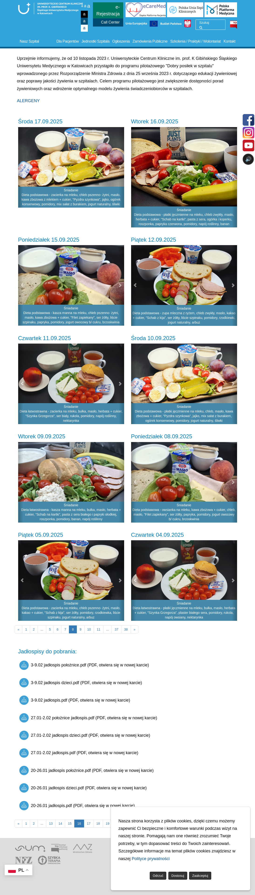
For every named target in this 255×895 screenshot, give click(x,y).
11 (98, 629)
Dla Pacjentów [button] (67, 41)
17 (89, 823)
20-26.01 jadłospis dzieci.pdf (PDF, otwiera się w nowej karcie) (83, 788)
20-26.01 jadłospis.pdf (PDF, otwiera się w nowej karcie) (77, 805)
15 (70, 823)
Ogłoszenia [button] (121, 41)
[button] (21, 167)
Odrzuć (158, 876)
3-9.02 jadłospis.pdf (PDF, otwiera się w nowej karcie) (74, 700)
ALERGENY (28, 100)
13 (51, 823)
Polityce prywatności (151, 858)
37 (116, 629)
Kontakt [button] (229, 41)
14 (60, 823)
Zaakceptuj (200, 876)
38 (126, 629)
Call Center (110, 22)
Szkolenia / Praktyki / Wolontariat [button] (195, 41)
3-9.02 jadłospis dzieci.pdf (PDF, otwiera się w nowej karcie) (80, 682)
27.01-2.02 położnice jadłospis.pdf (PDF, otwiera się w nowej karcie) (88, 718)
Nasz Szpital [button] (29, 41)
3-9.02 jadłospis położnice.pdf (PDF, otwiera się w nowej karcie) (84, 665)
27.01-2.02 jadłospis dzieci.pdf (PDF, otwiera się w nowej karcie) (84, 735)
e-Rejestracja (108, 10)
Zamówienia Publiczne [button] (150, 41)
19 (107, 823)
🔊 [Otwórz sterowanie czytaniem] (248, 159)
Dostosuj (177, 876)
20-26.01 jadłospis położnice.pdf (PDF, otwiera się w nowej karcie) (86, 770)
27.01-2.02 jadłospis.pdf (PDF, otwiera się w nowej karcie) (78, 753)
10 (89, 629)
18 (98, 823)
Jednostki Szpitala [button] (95, 41)
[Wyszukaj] (200, 27)
